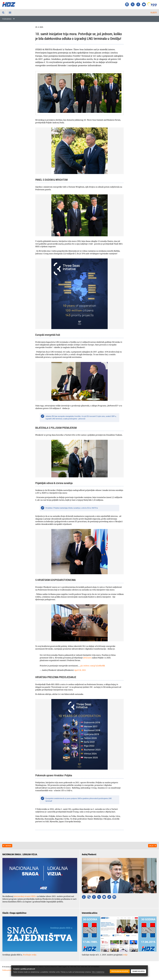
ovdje (125, 955)
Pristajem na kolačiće (119, 971)
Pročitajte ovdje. (30, 955)
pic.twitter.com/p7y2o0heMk (92, 665)
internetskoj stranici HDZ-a (25, 896)
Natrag (8, 846)
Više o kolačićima (98, 972)
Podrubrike (6, 19)
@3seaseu (87, 657)
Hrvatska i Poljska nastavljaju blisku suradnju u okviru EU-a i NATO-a (71, 508)
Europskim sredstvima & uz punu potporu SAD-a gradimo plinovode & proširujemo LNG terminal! (78, 799)
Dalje (151, 846)
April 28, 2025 (80, 670)
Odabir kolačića (138, 971)
